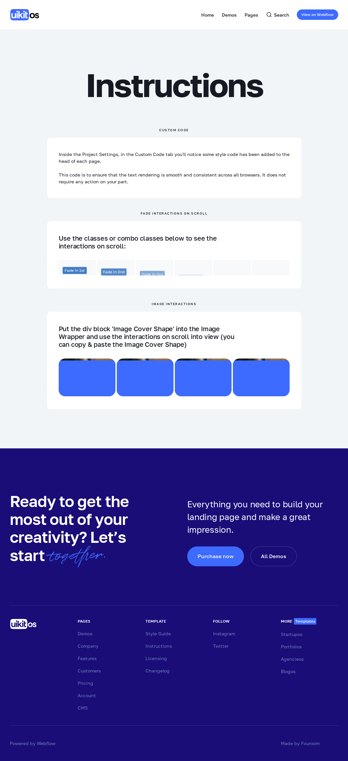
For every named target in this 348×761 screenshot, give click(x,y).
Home (207, 15)
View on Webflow (317, 14)
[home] (26, 14)
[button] (229, 14)
